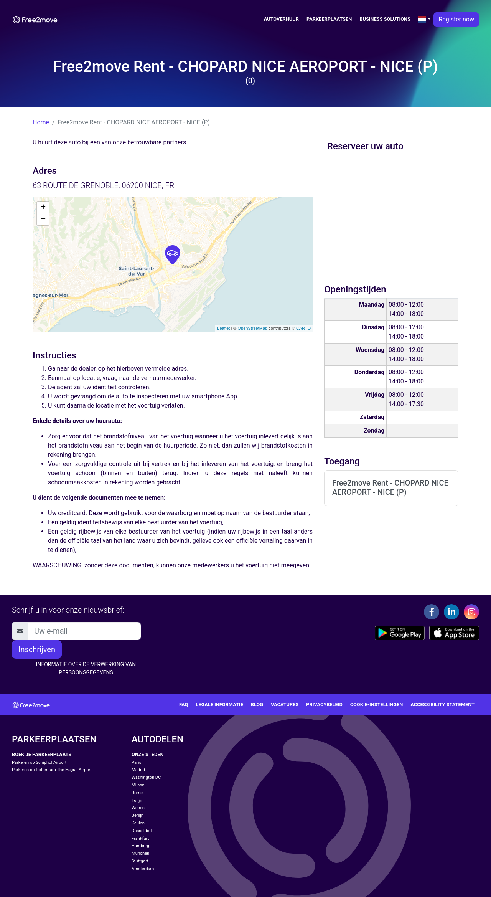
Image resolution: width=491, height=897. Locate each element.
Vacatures (284, 704)
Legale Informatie (219, 704)
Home (41, 122)
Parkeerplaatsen (329, 19)
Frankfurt (140, 838)
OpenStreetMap (252, 328)
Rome (137, 792)
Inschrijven (36, 649)
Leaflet (223, 328)
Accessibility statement (442, 704)
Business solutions (384, 19)
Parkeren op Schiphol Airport (39, 762)
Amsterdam (143, 868)
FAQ (183, 704)
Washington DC (146, 777)
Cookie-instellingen (376, 704)
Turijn (137, 800)
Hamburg (140, 845)
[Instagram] (471, 611)
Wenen (138, 807)
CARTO (303, 328)
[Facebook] (431, 611)
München (140, 853)
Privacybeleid (324, 704)
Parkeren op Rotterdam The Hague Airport (52, 769)
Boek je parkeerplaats (41, 754)
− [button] (43, 219)
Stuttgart (140, 861)
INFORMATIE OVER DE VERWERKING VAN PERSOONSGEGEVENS (86, 668)
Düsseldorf (142, 830)
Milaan (138, 785)
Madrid (138, 769)
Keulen (138, 823)
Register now (456, 19)
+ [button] (43, 207)
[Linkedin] (451, 611)
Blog (257, 704)
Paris (136, 762)
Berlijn (137, 815)
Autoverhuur (281, 19)
